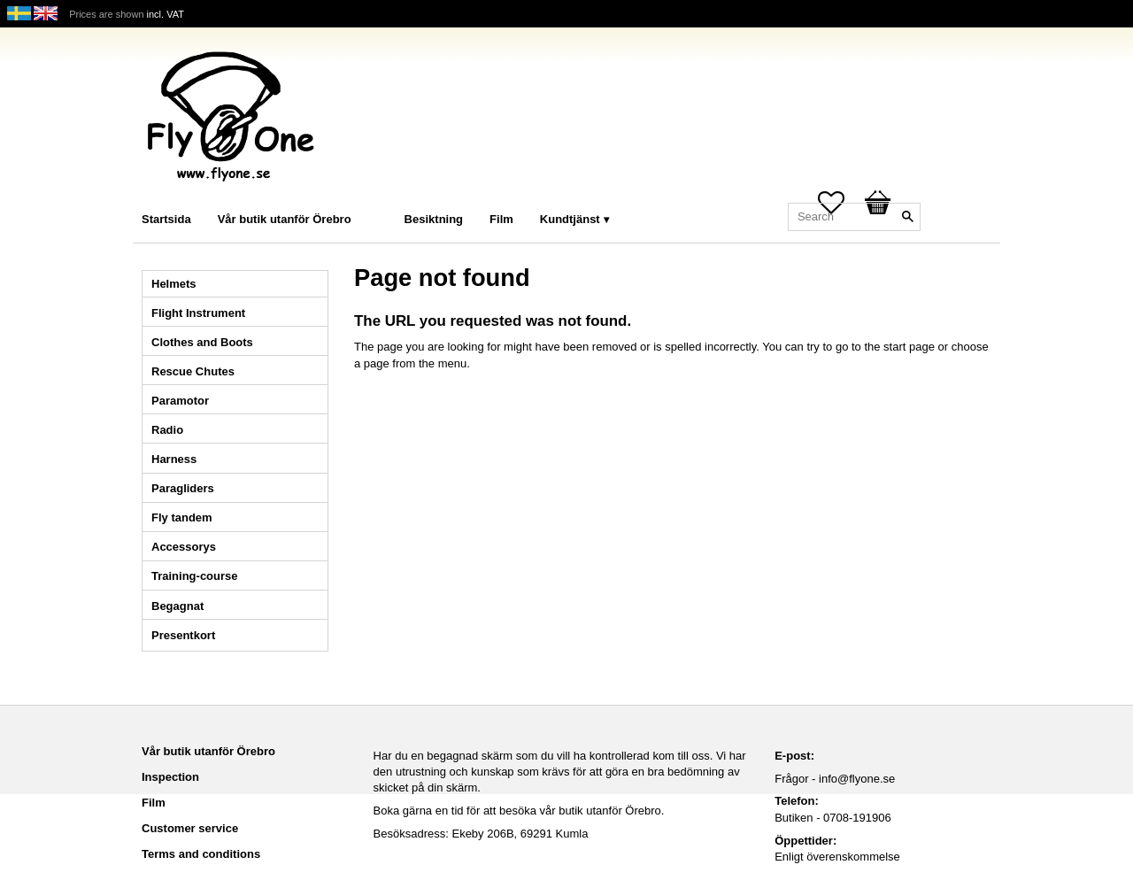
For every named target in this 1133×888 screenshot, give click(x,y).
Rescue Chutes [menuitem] (193, 371)
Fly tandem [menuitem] (181, 517)
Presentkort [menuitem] (183, 635)
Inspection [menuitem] (170, 777)
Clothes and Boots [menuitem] (202, 342)
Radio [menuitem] (167, 429)
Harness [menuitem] (174, 459)
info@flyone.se (857, 778)
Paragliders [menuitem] (182, 488)
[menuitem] (382, 195)
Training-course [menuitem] (194, 576)
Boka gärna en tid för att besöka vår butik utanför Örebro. (519, 810)
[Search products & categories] (854, 217)
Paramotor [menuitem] (180, 400)
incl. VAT (165, 14)
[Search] (907, 217)
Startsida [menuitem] (166, 219)
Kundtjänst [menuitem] (570, 219)
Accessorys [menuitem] (183, 546)
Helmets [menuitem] (174, 283)
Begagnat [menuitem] (177, 606)
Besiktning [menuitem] (434, 219)
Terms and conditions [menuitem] (201, 854)
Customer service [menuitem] (190, 828)
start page (909, 346)
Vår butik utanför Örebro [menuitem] (284, 219)
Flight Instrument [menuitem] (198, 313)
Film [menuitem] (501, 219)
